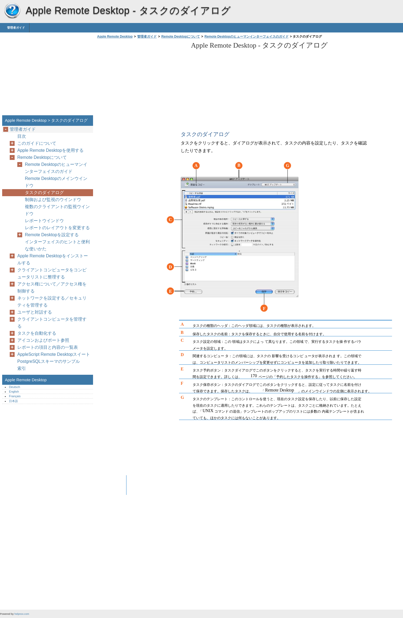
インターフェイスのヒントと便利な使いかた (57, 245)
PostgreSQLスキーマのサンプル (48, 361)
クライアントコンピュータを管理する (52, 322)
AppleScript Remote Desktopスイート (53, 354)
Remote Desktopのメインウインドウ (56, 182)
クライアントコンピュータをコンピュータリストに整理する (52, 273)
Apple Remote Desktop (12, 11)
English (14, 391)
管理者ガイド (16, 27)
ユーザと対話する (34, 312)
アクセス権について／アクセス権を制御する (52, 287)
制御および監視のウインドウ (53, 199)
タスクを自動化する (36, 333)
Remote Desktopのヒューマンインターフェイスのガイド (246, 36)
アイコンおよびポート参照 (43, 340)
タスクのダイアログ (44, 192)
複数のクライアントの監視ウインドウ (57, 210)
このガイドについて (36, 143)
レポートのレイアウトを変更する (57, 227)
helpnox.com (21, 613)
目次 (21, 136)
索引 (21, 368)
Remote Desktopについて (180, 36)
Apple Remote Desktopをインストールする (52, 259)
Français (15, 396)
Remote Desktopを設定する (52, 234)
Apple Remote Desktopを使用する (50, 150)
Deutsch (14, 387)
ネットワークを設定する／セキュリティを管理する (52, 301)
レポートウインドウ (44, 220)
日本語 (13, 401)
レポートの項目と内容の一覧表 (47, 347)
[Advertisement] (141, 78)
